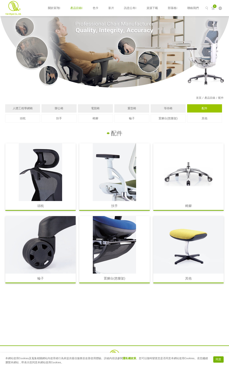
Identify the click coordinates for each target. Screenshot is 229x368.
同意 (218, 359)
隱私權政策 (129, 358)
